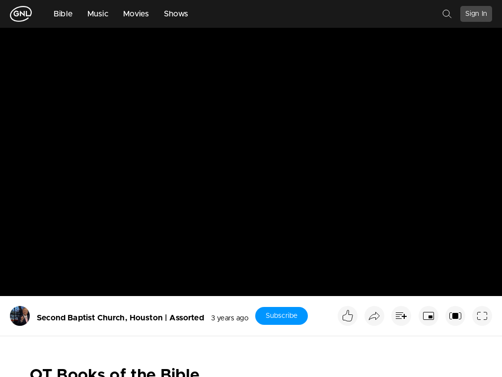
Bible (63, 14)
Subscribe (281, 315)
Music (97, 14)
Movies (136, 14)
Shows (176, 14)
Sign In (476, 13)
